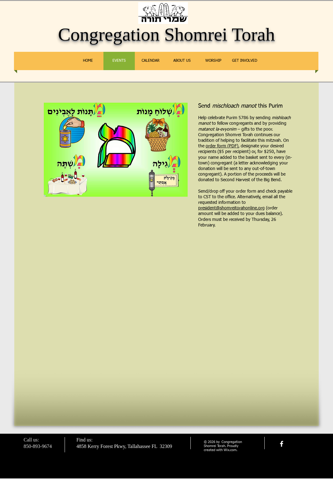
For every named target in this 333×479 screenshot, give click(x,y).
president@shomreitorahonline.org (231, 208)
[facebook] (281, 444)
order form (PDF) (222, 146)
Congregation (109, 34)
